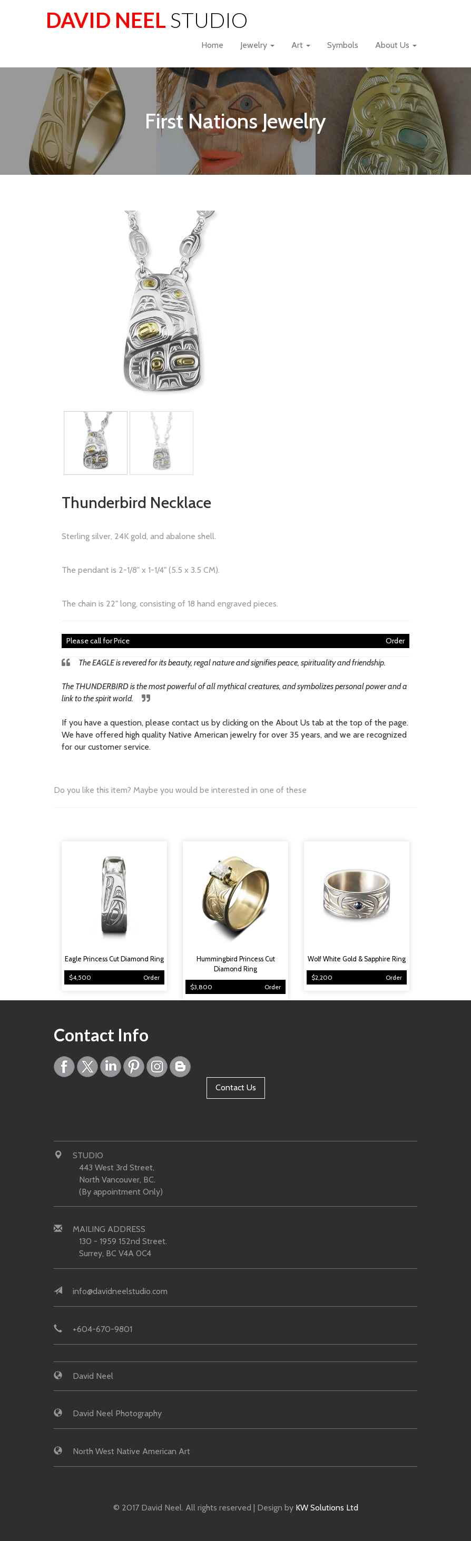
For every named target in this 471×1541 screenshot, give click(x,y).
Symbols (342, 45)
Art (300, 45)
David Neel (147, 19)
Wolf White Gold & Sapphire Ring (357, 959)
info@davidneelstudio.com (120, 1291)
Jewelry (257, 45)
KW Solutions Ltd (327, 1508)
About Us (396, 45)
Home (212, 45)
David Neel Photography (117, 1413)
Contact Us (235, 1087)
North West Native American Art (131, 1451)
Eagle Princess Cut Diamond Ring (114, 959)
